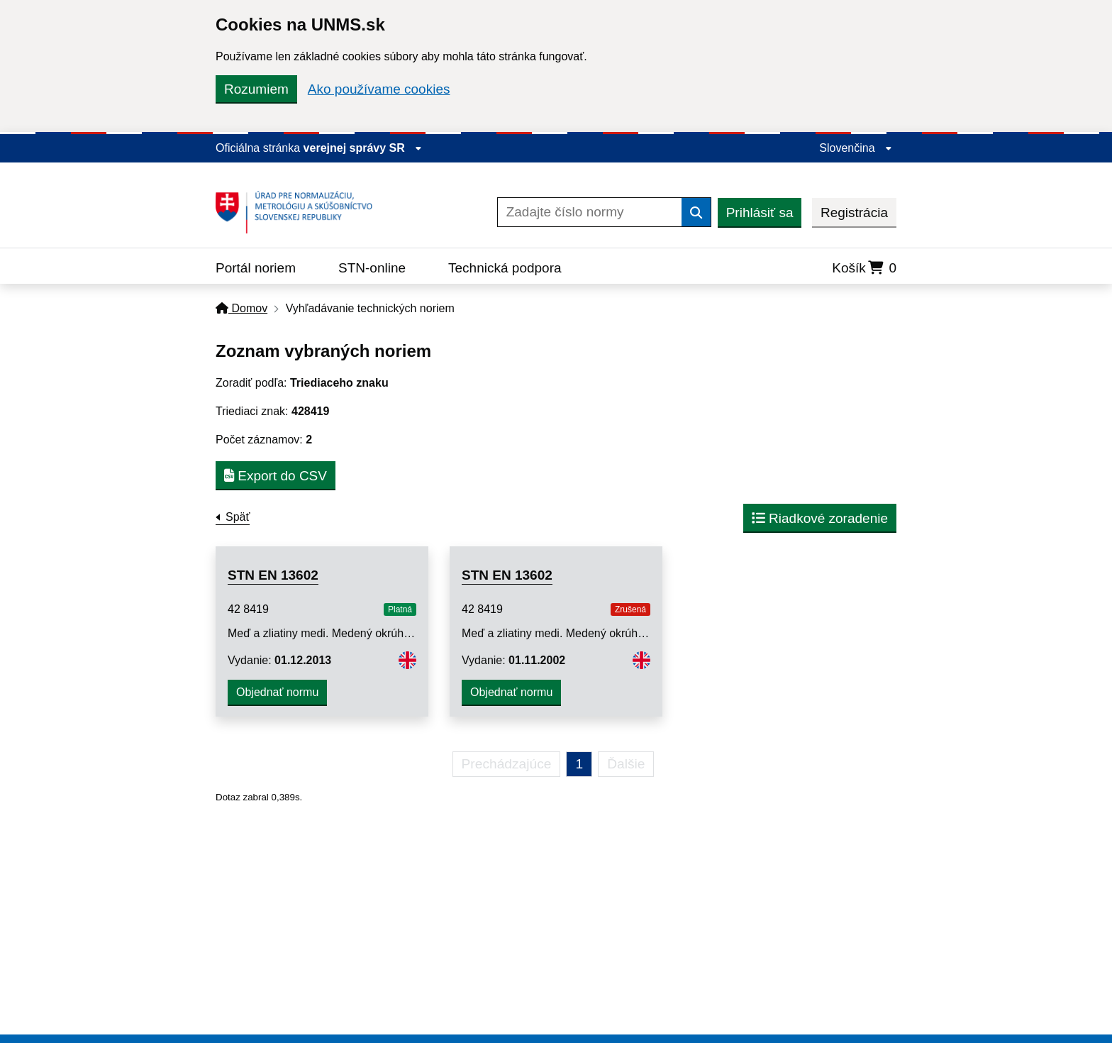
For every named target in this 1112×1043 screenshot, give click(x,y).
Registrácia (854, 212)
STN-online (372, 267)
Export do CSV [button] (275, 475)
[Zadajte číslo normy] (590, 212)
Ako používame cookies (379, 89)
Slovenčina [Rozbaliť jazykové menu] (855, 148)
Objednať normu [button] (277, 692)
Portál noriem (256, 267)
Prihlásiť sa (760, 212)
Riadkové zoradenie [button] (820, 518)
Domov (241, 308)
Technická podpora (505, 267)
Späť (238, 517)
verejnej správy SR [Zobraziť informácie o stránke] (363, 148)
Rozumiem (256, 89)
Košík (864, 267)
